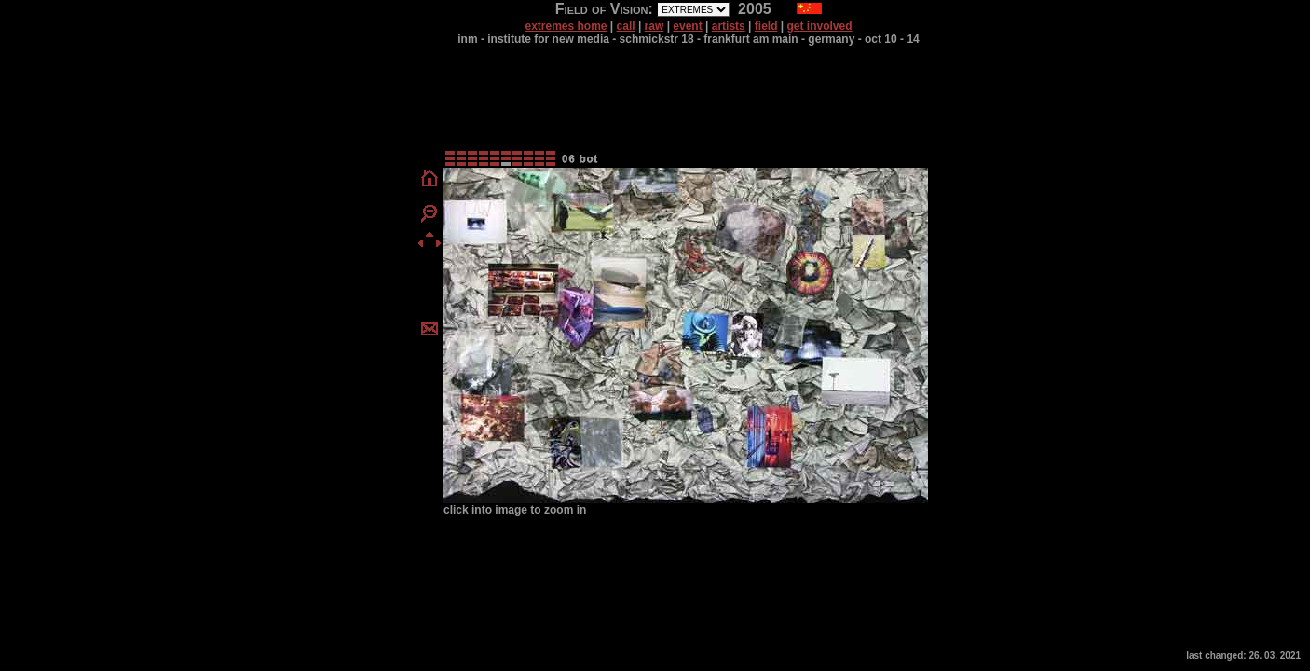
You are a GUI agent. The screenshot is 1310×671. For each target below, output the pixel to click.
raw (654, 26)
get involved (820, 26)
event (687, 26)
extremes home (566, 26)
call (626, 26)
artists (728, 26)
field (766, 26)
